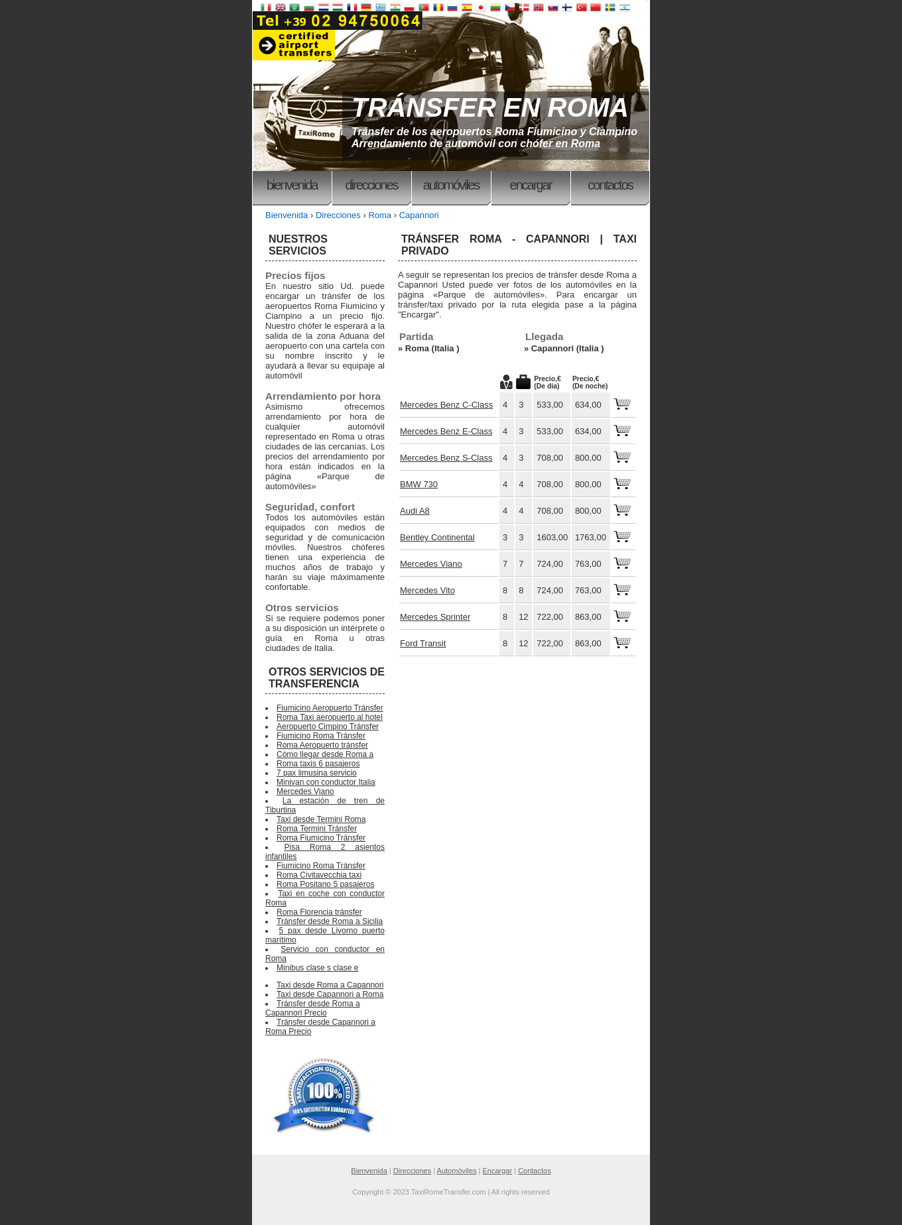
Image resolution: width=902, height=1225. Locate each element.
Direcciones (371, 185)
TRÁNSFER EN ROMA (490, 107)
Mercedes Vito (427, 590)
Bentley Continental (437, 537)
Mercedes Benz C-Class (446, 405)
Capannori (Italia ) (567, 348)
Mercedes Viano (431, 564)
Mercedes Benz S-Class (446, 458)
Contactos (610, 185)
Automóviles (451, 185)
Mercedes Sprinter (435, 617)
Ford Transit (423, 643)
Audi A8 (415, 511)
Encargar (531, 185)
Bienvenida (292, 185)
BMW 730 (419, 484)
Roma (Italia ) (432, 348)
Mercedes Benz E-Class (446, 431)
